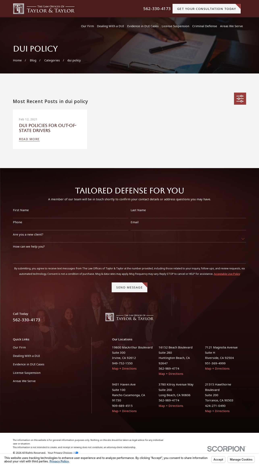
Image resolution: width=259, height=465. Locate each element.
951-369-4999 (215, 363)
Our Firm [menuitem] (87, 26)
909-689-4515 (122, 406)
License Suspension (27, 373)
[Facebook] (234, 318)
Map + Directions (124, 368)
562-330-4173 (157, 9)
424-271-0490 (215, 406)
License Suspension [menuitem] (175, 26)
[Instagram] (244, 318)
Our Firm (19, 347)
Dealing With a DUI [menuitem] (110, 26)
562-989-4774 (169, 368)
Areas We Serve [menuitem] (231, 26)
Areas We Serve (24, 381)
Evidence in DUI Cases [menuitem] (143, 26)
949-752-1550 (122, 363)
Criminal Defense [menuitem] (204, 26)
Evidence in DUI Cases (28, 364)
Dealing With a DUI (26, 356)
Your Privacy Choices (63, 453)
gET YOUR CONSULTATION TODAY (209, 7)
